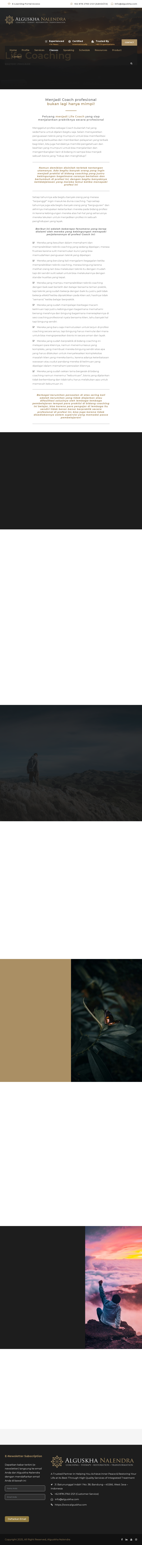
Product (116, 50)
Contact (129, 42)
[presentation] (26, 1508)
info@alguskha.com (67, 1499)
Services (39, 50)
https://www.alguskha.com (71, 1504)
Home (13, 50)
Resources (101, 50)
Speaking (68, 50)
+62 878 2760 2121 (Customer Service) (76, 1494)
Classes (53, 50)
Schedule (84, 50)
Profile (25, 50)
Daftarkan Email (17, 1519)
